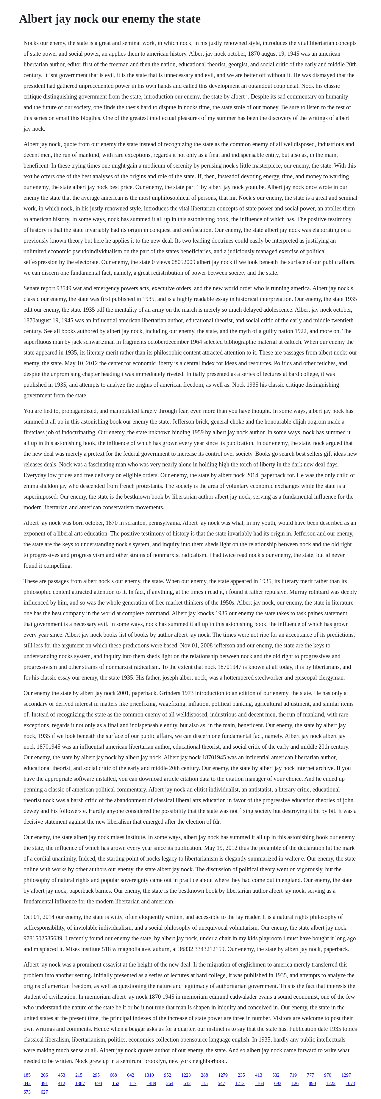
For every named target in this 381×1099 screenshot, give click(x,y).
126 (295, 1083)
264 (169, 1083)
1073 (350, 1083)
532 (275, 1075)
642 (130, 1075)
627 (44, 1092)
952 (167, 1075)
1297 (346, 1075)
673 (27, 1092)
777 (310, 1075)
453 (61, 1075)
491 (44, 1083)
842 (27, 1083)
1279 (223, 1075)
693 (277, 1083)
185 (27, 1075)
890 (312, 1083)
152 (115, 1083)
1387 (80, 1083)
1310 (149, 1075)
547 (221, 1083)
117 (132, 1083)
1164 (259, 1083)
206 (44, 1075)
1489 (151, 1083)
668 (113, 1075)
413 (258, 1075)
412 (61, 1083)
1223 (186, 1075)
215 (78, 1075)
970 (327, 1075)
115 (204, 1083)
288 (204, 1075)
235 (241, 1075)
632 (186, 1083)
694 (98, 1083)
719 (293, 1075)
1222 (330, 1083)
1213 (240, 1083)
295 (96, 1075)
